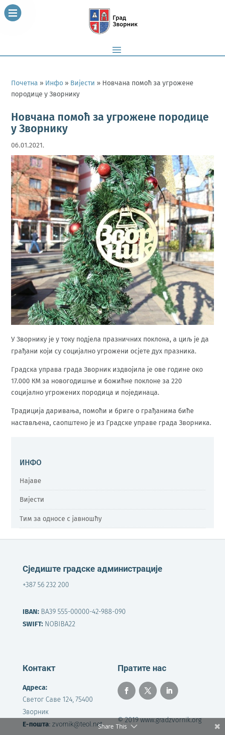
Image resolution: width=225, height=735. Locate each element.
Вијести (32, 499)
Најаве (30, 481)
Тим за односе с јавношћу (61, 519)
